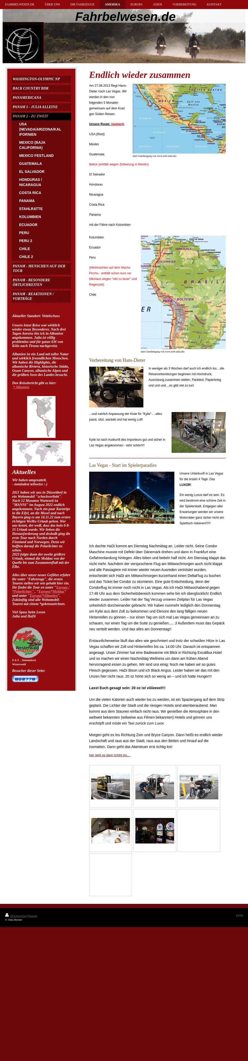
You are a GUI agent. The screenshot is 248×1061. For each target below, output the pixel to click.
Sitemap (32, 915)
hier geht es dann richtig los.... (109, 755)
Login (239, 915)
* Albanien (21, 387)
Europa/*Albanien (43, 596)
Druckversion (16, 915)
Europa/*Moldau (51, 591)
